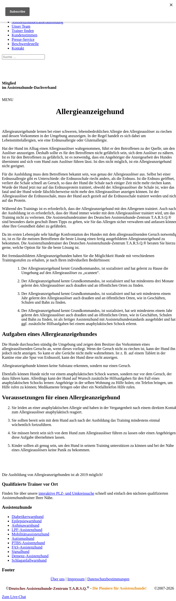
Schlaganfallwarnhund (29, 560)
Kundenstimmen (24, 35)
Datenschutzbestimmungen (108, 579)
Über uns (57, 579)
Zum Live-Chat (14, 597)
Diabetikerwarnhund (28, 517)
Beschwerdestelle (25, 44)
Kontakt (18, 48)
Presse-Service (23, 39)
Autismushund (23, 538)
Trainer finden (23, 31)
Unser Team (21, 26)
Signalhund (20, 552)
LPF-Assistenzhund (27, 530)
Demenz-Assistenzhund (30, 556)
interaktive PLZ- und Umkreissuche (66, 493)
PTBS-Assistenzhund (28, 543)
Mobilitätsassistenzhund (30, 534)
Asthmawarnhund (25, 525)
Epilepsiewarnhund (27, 521)
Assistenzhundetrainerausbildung (37, 22)
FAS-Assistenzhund (27, 547)
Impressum (76, 579)
